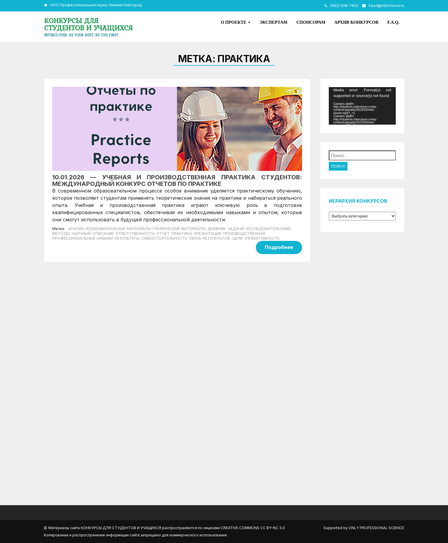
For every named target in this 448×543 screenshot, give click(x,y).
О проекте (236, 22)
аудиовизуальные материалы (118, 228)
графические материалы (179, 228)
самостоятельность (164, 238)
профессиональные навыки (82, 238)
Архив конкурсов (356, 22)
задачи (236, 228)
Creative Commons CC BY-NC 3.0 (253, 528)
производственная (244, 233)
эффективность (262, 238)
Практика (181, 233)
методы (61, 233)
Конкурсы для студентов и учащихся (88, 24)
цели (237, 238)
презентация (207, 233)
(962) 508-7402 (344, 5)
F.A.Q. (393, 22)
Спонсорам (310, 22)
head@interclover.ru (386, 5)
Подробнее (279, 247)
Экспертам (273, 22)
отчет (163, 233)
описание (103, 233)
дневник (216, 228)
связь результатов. (210, 238)
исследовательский (268, 228)
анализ (76, 228)
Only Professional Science (376, 528)
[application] (362, 106)
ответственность (135, 233)
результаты (127, 238)
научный (81, 233)
